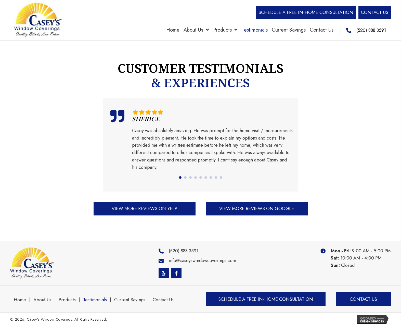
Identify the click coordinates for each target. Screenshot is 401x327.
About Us (42, 299)
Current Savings (129, 299)
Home (20, 299)
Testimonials (95, 299)
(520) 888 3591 (371, 30)
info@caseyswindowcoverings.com (202, 260)
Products (67, 299)
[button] (306, 12)
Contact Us (163, 299)
